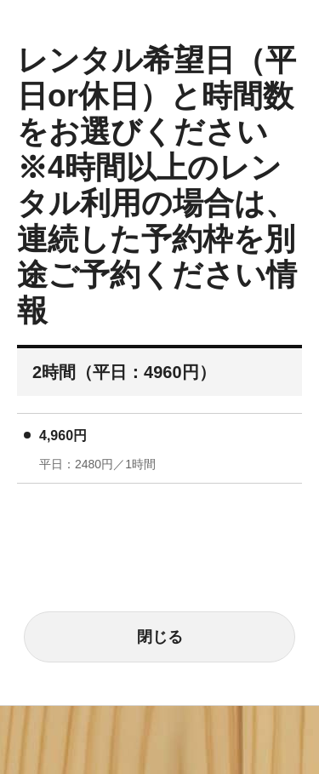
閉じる (160, 636)
